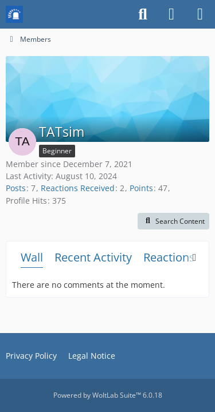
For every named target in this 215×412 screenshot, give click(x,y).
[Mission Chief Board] (14, 14)
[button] (173, 221)
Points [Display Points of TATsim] (141, 188)
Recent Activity (93, 257)
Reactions (169, 257)
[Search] (142, 14)
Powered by (107, 395)
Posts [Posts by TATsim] (16, 188)
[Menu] (200, 14)
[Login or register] (171, 14)
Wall (32, 257)
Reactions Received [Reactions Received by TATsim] (78, 188)
